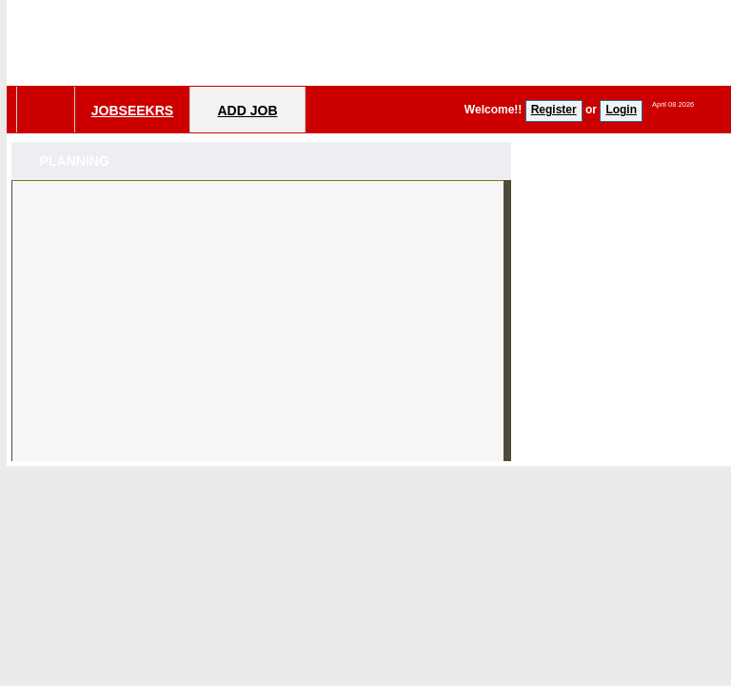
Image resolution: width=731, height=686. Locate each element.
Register (554, 109)
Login (621, 109)
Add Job (247, 110)
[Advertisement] (262, 327)
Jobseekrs (132, 110)
